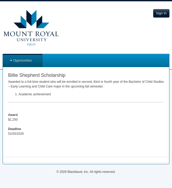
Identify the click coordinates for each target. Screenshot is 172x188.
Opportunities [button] (22, 60)
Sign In (161, 13)
